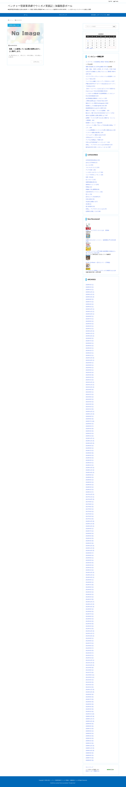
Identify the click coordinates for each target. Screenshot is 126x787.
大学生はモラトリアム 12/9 (93, 137)
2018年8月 (89, 477)
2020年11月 (90, 414)
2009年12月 (90, 716)
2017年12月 (90, 494)
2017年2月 (89, 516)
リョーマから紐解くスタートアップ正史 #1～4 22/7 (100, 81)
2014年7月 (89, 584)
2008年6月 (89, 760)
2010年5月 (89, 704)
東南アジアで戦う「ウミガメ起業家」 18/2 (97, 110)
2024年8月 (89, 316)
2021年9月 (89, 389)
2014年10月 (90, 577)
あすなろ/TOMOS (91, 162)
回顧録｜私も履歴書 (92, 189)
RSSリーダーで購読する (92, 771)
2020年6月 (89, 423)
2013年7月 (89, 614)
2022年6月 (89, 367)
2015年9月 (89, 553)
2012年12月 (90, 631)
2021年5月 (89, 399)
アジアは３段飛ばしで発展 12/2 (94, 140)
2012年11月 (90, 633)
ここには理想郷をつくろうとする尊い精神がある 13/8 (100, 130)
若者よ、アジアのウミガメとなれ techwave (98, 144)
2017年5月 (89, 509)
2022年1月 (89, 379)
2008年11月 (90, 748)
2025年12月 (90, 292)
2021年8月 (89, 392)
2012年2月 (89, 655)
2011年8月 (89, 670)
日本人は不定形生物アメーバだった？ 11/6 (98, 142)
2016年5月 (89, 536)
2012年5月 (89, 648)
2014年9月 (89, 579)
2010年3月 (89, 709)
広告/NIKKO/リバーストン (94, 192)
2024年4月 (89, 323)
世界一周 (89, 177)
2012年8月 (89, 640)
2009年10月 (90, 721)
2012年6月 (89, 645)
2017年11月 (90, 497)
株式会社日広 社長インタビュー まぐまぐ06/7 (98, 147)
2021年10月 (90, 387)
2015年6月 (89, 558)
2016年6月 (89, 533)
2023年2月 (89, 353)
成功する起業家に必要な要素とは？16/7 (97, 115)
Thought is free (72, 783)
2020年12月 (90, 411)
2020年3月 (89, 431)
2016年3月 (89, 540)
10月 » (91, 48)
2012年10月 (90, 636)
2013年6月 (89, 616)
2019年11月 (90, 440)
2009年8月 (89, 726)
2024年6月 (89, 321)
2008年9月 (89, 753)
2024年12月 (90, 309)
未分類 (88, 204)
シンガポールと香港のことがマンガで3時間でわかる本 (101, 270)
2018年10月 (90, 472)
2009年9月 (89, 723)
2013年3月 (89, 623)
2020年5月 (89, 426)
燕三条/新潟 (90, 206)
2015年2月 (89, 567)
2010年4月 (89, 706)
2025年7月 (89, 301)
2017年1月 (89, 518)
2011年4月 (89, 679)
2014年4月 (89, 592)
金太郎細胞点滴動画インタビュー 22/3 (96, 98)
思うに (89, 194)
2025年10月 (90, 297)
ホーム (11, 20)
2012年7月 (89, 643)
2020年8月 (89, 419)
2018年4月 (89, 484)
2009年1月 (89, 743)
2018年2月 (89, 489)
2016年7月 (89, 531)
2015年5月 (89, 560)
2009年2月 (89, 740)
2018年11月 (90, 470)
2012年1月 (89, 658)
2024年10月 (90, 314)
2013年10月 (90, 606)
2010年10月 (90, 692)
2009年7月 (89, 728)
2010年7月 (89, 699)
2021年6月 (89, 397)
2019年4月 (89, 458)
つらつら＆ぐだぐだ (92, 167)
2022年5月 (89, 370)
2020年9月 (89, 416)
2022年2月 (89, 377)
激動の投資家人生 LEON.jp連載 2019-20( (97, 66)
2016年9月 (89, 528)
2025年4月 (89, 304)
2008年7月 (89, 758)
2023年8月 (89, 338)
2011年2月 (89, 684)
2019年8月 (89, 448)
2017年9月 (89, 501)
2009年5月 (89, 733)
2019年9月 (89, 445)
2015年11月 (90, 548)
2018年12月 (90, 467)
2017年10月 (90, 499)
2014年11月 (90, 575)
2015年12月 (90, 545)
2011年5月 (90, 677)
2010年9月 (89, 694)
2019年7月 (89, 450)
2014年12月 (90, 572)
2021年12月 (90, 382)
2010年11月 (90, 689)
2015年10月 (90, 550)
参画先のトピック (92, 184)
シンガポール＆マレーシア (94, 172)
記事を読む (36, 61)
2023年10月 (90, 336)
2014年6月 (89, 587)
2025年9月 (89, 299)
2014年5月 (89, 589)
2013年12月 (90, 601)
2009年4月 (89, 736)
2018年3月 (89, 487)
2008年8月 (89, 755)
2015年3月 (89, 565)
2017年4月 (89, 511)
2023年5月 (89, 345)
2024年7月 (89, 319)
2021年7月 (89, 394)
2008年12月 (90, 745)
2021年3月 (89, 404)
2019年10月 (90, 443)
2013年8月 (89, 611)
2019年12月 (90, 438)
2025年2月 (89, 306)
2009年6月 (89, 731)
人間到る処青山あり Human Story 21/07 (97, 100)
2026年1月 (89, 289)
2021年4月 (89, 401)
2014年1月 (89, 599)
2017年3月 (89, 514)
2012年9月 (89, 638)
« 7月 (87, 48)
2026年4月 (89, 284)
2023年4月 (89, 348)
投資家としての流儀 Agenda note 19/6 (96, 105)
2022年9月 (89, 362)
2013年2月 (89, 626)
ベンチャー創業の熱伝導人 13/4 (94, 132)
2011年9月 (89, 667)
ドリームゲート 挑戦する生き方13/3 (96, 135)
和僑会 (89, 187)
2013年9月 (89, 609)
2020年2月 (89, 433)
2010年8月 (89, 697)
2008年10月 (90, 750)
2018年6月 (89, 479)
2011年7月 (89, 672)
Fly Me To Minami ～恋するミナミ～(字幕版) (98, 262)
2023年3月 (89, 350)
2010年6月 (89, 701)
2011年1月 (89, 687)
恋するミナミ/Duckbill (93, 196)
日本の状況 (90, 199)
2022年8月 (89, 365)
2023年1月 (89, 355)
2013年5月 (89, 618)
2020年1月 (89, 436)
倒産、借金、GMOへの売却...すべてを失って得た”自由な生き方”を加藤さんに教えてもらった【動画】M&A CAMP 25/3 (101, 71)
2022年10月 (90, 360)
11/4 (111, 144)
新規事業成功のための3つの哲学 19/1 (96, 108)
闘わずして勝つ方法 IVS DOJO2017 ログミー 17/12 (100, 113)
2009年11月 (90, 718)
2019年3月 (89, 460)
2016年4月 (89, 538)
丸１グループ (91, 179)
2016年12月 (90, 521)
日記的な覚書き (92, 201)
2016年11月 (90, 523)
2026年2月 (89, 287)
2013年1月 (89, 628)
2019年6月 (89, 453)
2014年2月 (89, 597)
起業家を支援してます (93, 211)
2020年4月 (89, 428)
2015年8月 (89, 555)
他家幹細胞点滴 (91, 182)
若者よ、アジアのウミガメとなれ (96, 209)
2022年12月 (90, 358)
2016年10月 (90, 526)
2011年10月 (90, 665)
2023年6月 (89, 343)
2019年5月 (89, 455)
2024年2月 (89, 326)
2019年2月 (89, 462)
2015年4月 (89, 562)
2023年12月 (90, 331)
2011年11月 (90, 662)
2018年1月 (89, 492)
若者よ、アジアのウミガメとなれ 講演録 (97, 230)
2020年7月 (90, 421)
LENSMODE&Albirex (93, 160)
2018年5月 (89, 482)
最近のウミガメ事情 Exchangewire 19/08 (97, 103)
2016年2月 (89, 543)
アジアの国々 (91, 170)
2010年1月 (90, 714)
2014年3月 (89, 594)
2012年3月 (89, 653)
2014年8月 (89, 582)
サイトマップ (89, 767)
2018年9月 (89, 475)
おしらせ (89, 165)
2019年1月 (89, 465)
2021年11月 (90, 384)
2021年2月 (89, 406)
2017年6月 (89, 506)
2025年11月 (90, 294)
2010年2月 (89, 711)
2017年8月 (89, 504)
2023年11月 (90, 333)
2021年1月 (89, 409)
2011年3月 (89, 682)
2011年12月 (90, 660)
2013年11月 (90, 604)
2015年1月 (89, 570)
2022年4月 (89, 372)
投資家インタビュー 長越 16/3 (94, 122)
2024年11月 (90, 311)
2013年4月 (89, 621)
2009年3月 (89, 738)
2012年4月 (89, 650)
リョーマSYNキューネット (94, 174)
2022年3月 (89, 375)
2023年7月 (89, 340)
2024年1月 (89, 328)
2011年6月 (90, 675)
